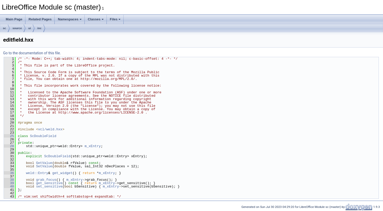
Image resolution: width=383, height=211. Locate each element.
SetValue (44, 166)
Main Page (14, 19)
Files (115, 19)
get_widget (62, 173)
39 (9, 183)
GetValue (44, 163)
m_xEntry (92, 146)
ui (29, 28)
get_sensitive (49, 183)
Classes (96, 19)
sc (4, 28)
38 (9, 179)
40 (9, 186)
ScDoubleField (43, 136)
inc (39, 28)
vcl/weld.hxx (50, 129)
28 (9, 146)
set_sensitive (49, 186)
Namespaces (70, 19)
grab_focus (46, 179)
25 (9, 136)
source (17, 28)
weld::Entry (37, 173)
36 (9, 173)
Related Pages (40, 19)
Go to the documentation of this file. (32, 53)
